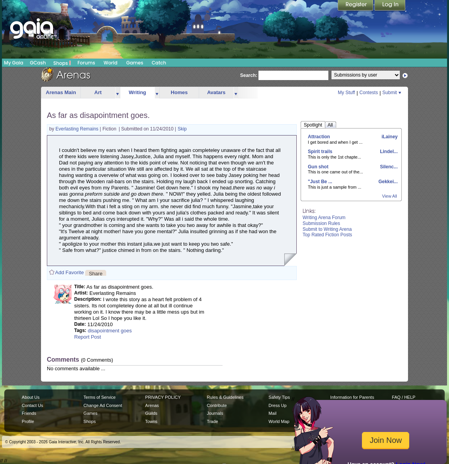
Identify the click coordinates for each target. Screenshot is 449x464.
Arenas (152, 405)
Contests (369, 92)
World (110, 62)
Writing (137, 92)
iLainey (389, 136)
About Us (30, 397)
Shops (62, 63)
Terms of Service (100, 397)
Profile (28, 421)
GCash (38, 62)
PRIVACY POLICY (163, 397)
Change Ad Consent (103, 405)
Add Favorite (69, 272)
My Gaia (13, 62)
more (117, 92)
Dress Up (278, 405)
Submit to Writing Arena (327, 229)
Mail (272, 413)
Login (390, 6)
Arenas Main (61, 92)
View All (389, 196)
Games (134, 62)
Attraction (319, 136)
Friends (29, 413)
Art (98, 92)
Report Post (87, 337)
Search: (248, 75)
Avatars (216, 92)
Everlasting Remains (77, 129)
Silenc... (388, 167)
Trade (212, 421)
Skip (182, 129)
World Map (279, 421)
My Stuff (346, 92)
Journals (215, 413)
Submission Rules (321, 223)
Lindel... (388, 151)
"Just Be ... (320, 181)
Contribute (217, 405)
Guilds (151, 413)
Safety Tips (279, 397)
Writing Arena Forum (324, 217)
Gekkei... (387, 181)
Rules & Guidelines (225, 397)
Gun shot (318, 167)
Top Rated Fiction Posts (327, 234)
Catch (159, 62)
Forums (86, 62)
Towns (151, 421)
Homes (179, 92)
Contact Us (32, 405)
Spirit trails (320, 151)
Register (356, 6)
